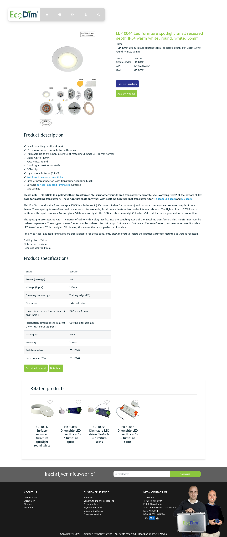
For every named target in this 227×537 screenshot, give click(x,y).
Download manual (36, 368)
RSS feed (28, 507)
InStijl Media (159, 534)
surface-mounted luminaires (53, 184)
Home (119, 44)
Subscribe (185, 473)
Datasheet (56, 368)
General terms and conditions (99, 500)
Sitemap (28, 504)
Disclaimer (29, 500)
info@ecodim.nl (154, 504)
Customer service (92, 514)
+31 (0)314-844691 (155, 500)
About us (88, 497)
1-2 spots (158, 199)
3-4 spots (170, 199)
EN (72, 14)
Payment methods (93, 507)
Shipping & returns (93, 510)
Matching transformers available (45, 177)
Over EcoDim (30, 497)
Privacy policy (91, 504)
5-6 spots (186, 199)
